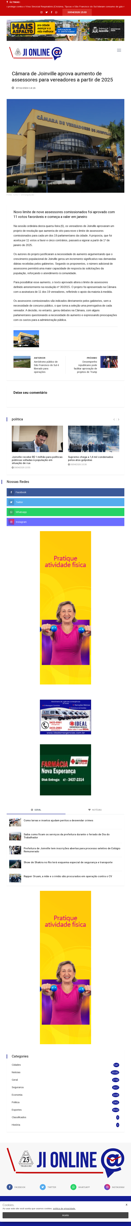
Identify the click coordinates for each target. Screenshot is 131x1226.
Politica (15, 1102)
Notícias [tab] (95, 809)
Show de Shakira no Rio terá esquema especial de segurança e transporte (68, 862)
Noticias (16, 1072)
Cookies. (8, 1205)
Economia (17, 1094)
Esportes (17, 1109)
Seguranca (18, 1087)
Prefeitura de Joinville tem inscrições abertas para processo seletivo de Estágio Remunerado (72, 850)
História (16, 1124)
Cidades (16, 1064)
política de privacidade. (64, 1208)
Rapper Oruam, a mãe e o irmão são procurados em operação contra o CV (68, 876)
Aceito (65, 1215)
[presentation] (114, 419)
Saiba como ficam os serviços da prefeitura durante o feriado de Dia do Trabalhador (67, 836)
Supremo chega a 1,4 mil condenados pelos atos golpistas (90, 458)
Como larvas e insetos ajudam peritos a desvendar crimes (58, 820)
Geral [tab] (36, 809)
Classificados (19, 1117)
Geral (15, 1079)
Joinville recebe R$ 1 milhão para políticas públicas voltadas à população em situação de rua (37, 460)
